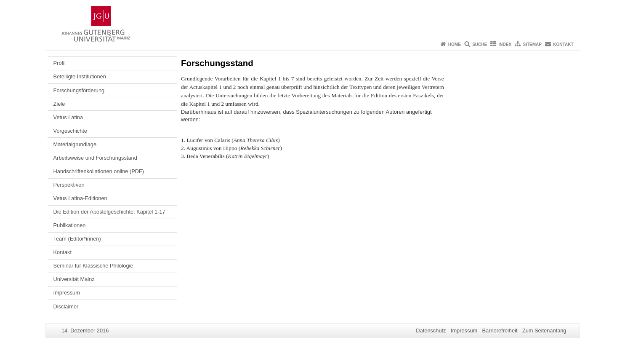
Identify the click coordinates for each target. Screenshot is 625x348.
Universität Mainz (74, 279)
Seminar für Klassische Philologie (93, 265)
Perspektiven (69, 185)
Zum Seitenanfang (544, 330)
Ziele (59, 104)
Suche (479, 44)
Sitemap (532, 44)
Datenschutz (431, 330)
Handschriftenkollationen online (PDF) (98, 171)
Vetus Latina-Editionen (80, 198)
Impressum (66, 292)
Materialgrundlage (74, 144)
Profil (59, 63)
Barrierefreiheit (500, 330)
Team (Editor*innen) (77, 239)
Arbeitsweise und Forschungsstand (95, 158)
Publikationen (69, 225)
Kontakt (563, 44)
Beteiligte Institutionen (79, 76)
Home (454, 44)
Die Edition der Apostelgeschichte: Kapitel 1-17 (109, 212)
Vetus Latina (68, 117)
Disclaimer (66, 306)
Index (505, 44)
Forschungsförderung (79, 90)
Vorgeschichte (70, 131)
